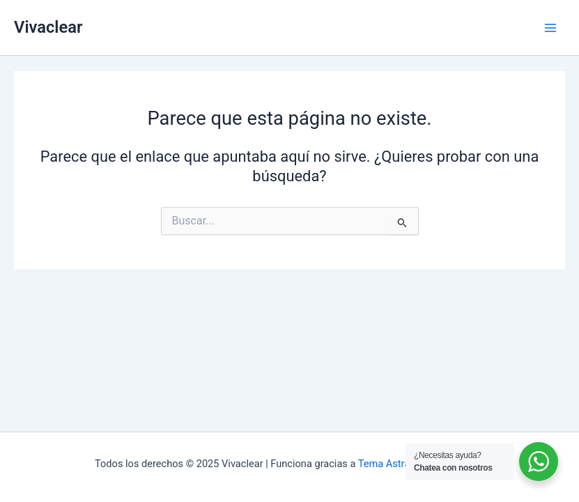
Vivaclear (48, 27)
